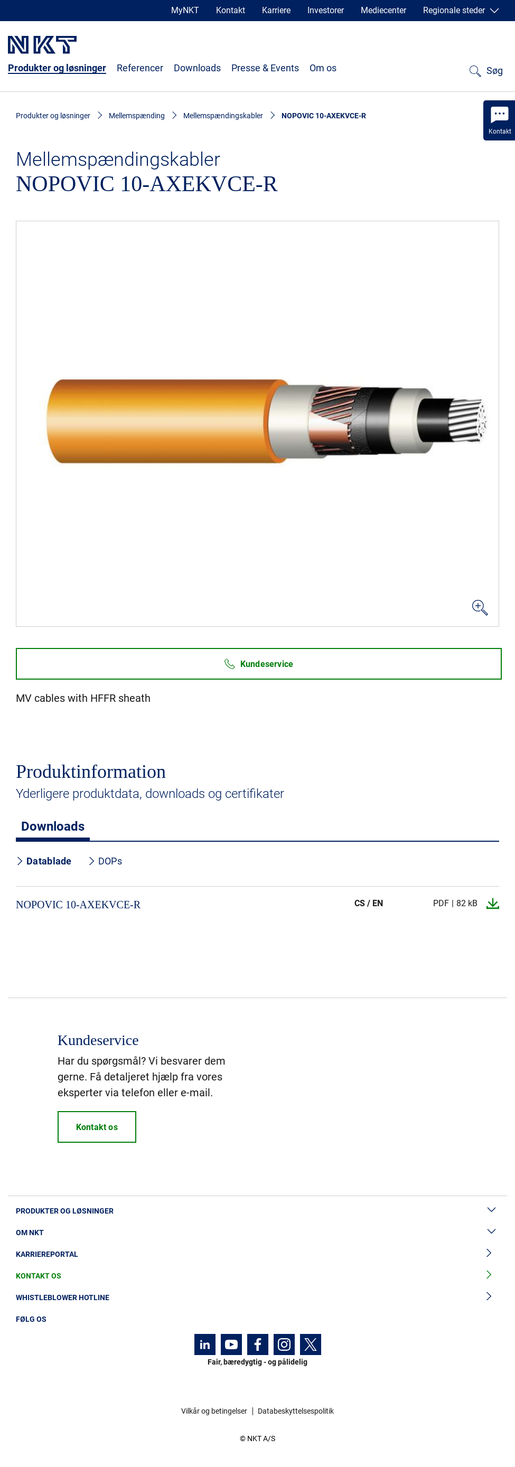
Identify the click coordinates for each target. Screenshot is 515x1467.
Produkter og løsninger (57, 67)
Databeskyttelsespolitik (296, 1411)
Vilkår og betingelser (214, 1411)
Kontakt (230, 10)
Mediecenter (383, 10)
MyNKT (185, 10)
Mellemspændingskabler (223, 115)
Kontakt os (257, 1276)
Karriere (276, 10)
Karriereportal (257, 1254)
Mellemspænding (137, 115)
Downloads (197, 67)
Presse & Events (265, 67)
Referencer (140, 67)
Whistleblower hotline (257, 1298)
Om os (323, 67)
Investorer (325, 10)
